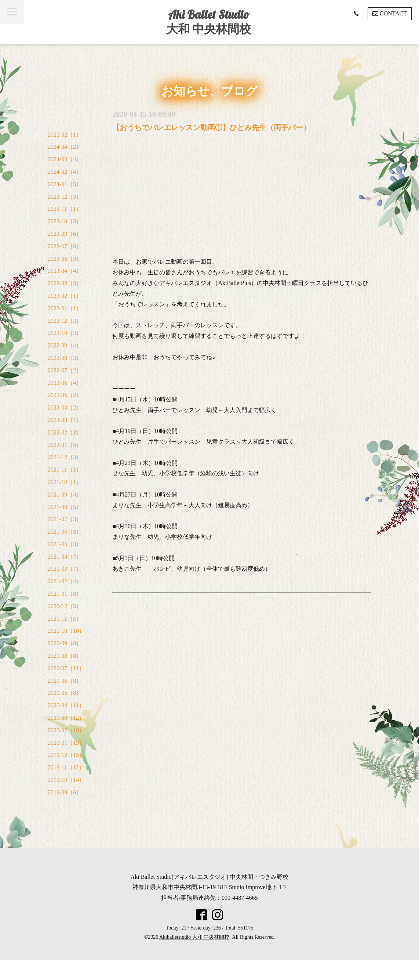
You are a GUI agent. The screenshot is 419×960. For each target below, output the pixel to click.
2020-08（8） (65, 656)
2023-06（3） (65, 259)
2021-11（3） (65, 469)
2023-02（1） (65, 296)
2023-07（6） (65, 246)
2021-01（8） (65, 594)
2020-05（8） (65, 693)
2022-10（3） (65, 333)
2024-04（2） (65, 147)
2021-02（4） (65, 581)
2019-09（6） (65, 792)
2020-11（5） (65, 619)
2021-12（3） (65, 457)
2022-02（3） (65, 432)
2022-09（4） (65, 345)
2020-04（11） (66, 705)
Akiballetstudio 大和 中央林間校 (194, 937)
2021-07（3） (65, 519)
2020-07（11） (66, 668)
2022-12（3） (65, 321)
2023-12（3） (65, 197)
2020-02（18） (66, 730)
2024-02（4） (65, 172)
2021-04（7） (65, 556)
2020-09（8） (65, 643)
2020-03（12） (66, 718)
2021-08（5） (65, 507)
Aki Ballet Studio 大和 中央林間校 (208, 21)
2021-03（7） (65, 569)
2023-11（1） (65, 209)
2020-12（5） (65, 606)
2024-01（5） (65, 184)
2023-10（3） (65, 221)
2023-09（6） (65, 234)
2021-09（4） (65, 494)
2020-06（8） (65, 681)
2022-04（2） (65, 407)
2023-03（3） (65, 283)
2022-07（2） (65, 370)
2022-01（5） (65, 445)
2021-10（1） (65, 482)
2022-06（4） (65, 383)
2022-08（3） (65, 358)
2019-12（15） (66, 755)
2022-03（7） (65, 420)
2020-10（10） (66, 631)
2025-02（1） (65, 134)
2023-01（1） (65, 308)
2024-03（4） (65, 159)
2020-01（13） (66, 743)
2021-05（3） (65, 544)
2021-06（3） (65, 531)
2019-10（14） (66, 780)
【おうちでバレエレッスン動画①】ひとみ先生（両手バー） (211, 127)
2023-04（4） (65, 271)
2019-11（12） (66, 767)
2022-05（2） (65, 395)
